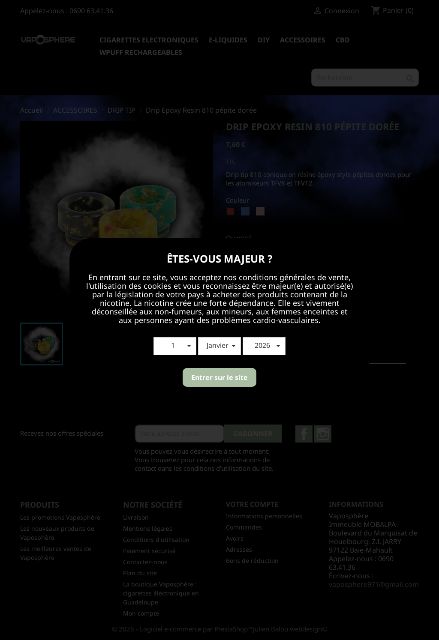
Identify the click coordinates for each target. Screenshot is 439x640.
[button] (174, 346)
